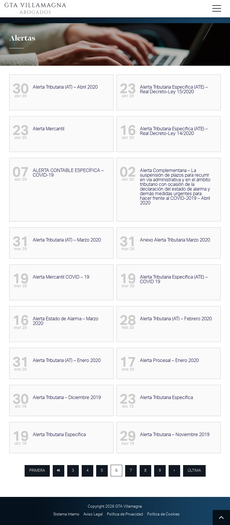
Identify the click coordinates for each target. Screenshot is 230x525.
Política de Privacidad (125, 514)
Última (194, 471)
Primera (37, 471)
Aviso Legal (93, 514)
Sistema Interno (66, 514)
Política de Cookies (163, 514)
